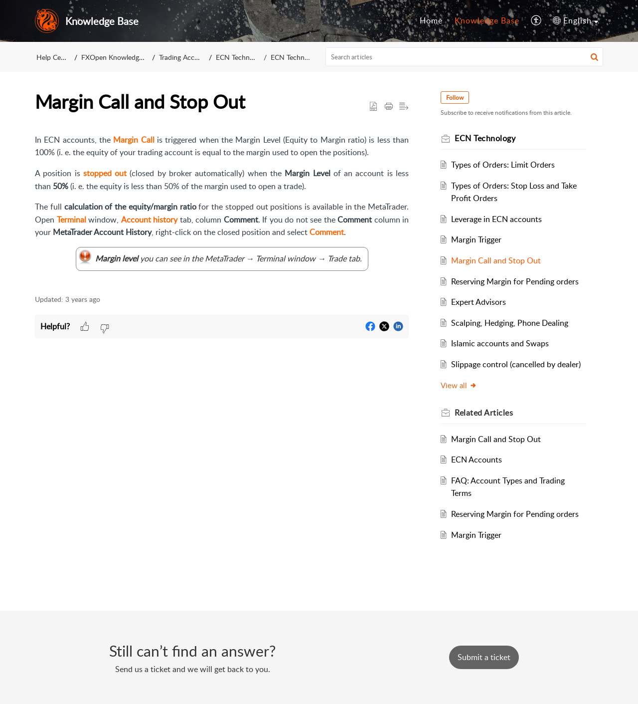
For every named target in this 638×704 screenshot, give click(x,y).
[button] (536, 20)
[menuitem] (431, 20)
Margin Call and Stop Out (496, 260)
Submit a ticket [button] (484, 657)
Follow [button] (455, 97)
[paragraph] (222, 209)
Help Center (54, 57)
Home (431, 20)
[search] (464, 56)
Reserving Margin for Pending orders (515, 281)
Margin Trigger (476, 239)
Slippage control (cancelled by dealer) (516, 364)
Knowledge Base (487, 20)
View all (459, 385)
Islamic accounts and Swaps (500, 343)
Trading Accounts (185, 57)
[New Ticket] (484, 657)
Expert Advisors (478, 301)
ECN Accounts (476, 459)
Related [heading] (484, 412)
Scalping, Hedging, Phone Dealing (509, 322)
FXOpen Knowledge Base (120, 57)
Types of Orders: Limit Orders (503, 164)
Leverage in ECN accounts (496, 219)
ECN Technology (241, 57)
